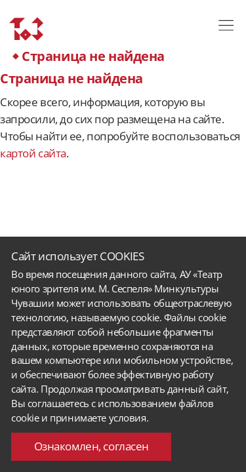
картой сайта (33, 153)
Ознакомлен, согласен (91, 446)
